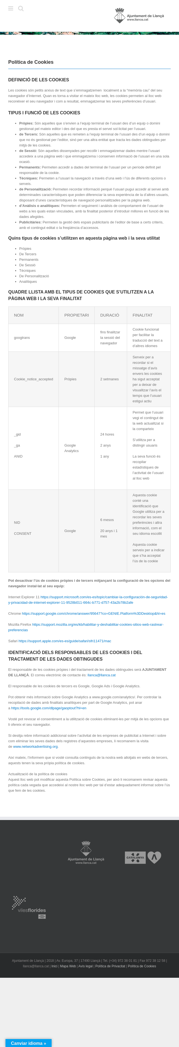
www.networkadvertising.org (35, 746)
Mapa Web (68, 966)
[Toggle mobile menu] (11, 8)
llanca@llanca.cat (102, 675)
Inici (54, 966)
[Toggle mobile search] (21, 8)
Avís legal (86, 966)
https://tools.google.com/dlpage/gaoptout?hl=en (48, 708)
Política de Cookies (142, 966)
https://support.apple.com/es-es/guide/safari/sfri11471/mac (65, 641)
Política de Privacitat (110, 966)
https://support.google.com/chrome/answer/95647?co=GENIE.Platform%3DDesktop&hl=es (93, 613)
